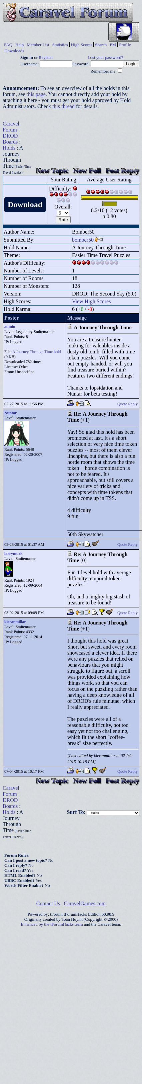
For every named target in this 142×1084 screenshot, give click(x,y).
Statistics (60, 44)
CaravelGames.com (85, 903)
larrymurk (13, 553)
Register (46, 57)
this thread (63, 106)
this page (36, 94)
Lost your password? (105, 57)
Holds (9, 148)
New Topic (52, 170)
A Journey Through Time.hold (36, 351)
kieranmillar (15, 621)
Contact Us (48, 903)
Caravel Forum (11, 127)
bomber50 (83, 240)
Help (19, 44)
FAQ (8, 44)
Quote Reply (127, 404)
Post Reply (122, 170)
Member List (38, 44)
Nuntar (10, 413)
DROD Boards (10, 139)
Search (101, 44)
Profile (125, 44)
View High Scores (91, 301)
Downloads (14, 50)
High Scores (81, 44)
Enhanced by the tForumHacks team (52, 924)
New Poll (87, 170)
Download (25, 204)
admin (9, 326)
